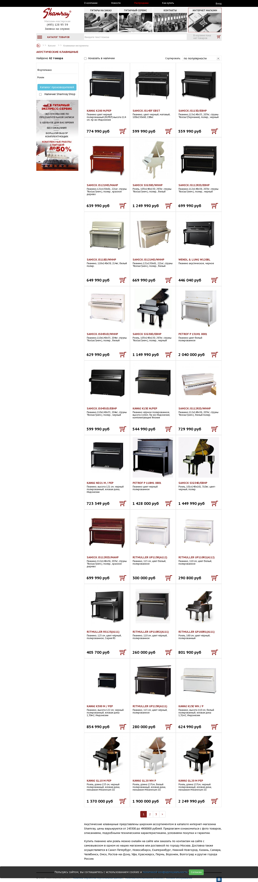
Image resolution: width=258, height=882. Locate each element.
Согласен (196, 872)
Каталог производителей (57, 87)
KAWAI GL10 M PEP (99, 780)
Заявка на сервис (57, 29)
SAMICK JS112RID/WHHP (194, 408)
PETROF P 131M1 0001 (192, 334)
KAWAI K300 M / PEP (100, 706)
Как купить (168, 3)
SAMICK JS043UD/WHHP (102, 334)
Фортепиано (44, 70)
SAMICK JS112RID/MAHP (103, 557)
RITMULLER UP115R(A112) (150, 557)
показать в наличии (101, 58)
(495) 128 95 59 (57, 24)
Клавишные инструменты (75, 45)
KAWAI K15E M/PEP (145, 408)
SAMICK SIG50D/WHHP (148, 185)
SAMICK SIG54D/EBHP (192, 482)
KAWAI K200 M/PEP (99, 110)
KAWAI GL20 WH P (144, 780)
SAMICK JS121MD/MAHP (102, 185)
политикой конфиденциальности (165, 872)
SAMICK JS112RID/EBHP (194, 185)
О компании (90, 3)
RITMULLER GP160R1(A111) (196, 631)
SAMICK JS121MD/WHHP (148, 259)
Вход (219, 3)
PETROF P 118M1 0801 (147, 482)
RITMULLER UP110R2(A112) (196, 557)
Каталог (38, 46)
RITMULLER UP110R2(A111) (151, 631)
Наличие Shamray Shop (59, 94)
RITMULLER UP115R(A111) (150, 706)
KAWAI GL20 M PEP (190, 780)
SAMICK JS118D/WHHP (101, 259)
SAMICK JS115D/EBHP (192, 110)
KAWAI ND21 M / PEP (100, 482)
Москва (54, 3)
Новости (116, 3)
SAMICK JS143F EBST (146, 110)
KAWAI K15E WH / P (191, 706)
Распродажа (141, 3)
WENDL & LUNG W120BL (194, 259)
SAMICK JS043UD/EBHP (102, 408)
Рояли (40, 77)
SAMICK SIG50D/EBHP (147, 334)
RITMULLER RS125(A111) (103, 631)
